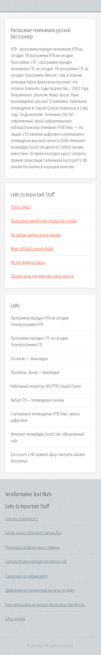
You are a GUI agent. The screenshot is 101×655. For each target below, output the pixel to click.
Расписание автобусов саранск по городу (44, 221)
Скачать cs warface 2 (21, 519)
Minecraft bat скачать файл (32, 249)
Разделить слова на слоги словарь (32, 547)
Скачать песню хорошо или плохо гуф (36, 561)
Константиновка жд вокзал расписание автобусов (45, 605)
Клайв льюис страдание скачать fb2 (33, 533)
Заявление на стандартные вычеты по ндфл (39, 590)
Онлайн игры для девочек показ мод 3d (42, 276)
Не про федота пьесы (28, 262)
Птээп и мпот (21, 207)
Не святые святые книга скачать (36, 235)
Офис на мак (15, 619)
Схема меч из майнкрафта (26, 576)
